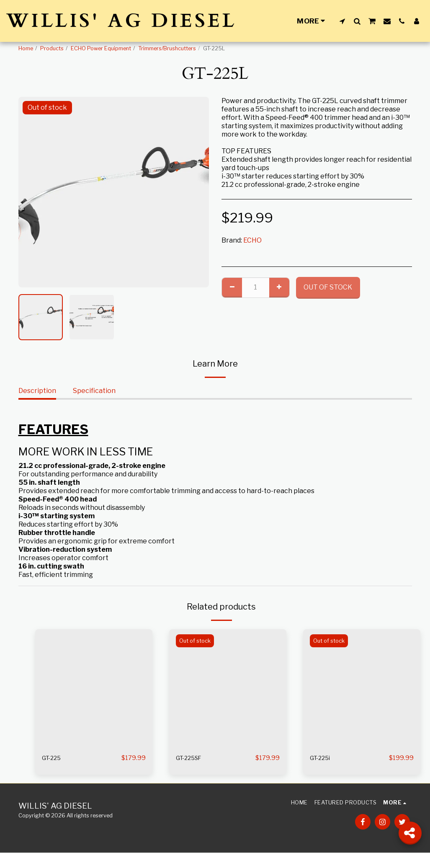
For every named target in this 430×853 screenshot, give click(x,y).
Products (52, 48)
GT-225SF (191, 758)
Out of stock (328, 287)
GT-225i (322, 758)
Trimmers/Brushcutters (167, 48)
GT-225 (53, 758)
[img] (93, 688)
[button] (342, 21)
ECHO (252, 240)
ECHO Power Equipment (101, 48)
